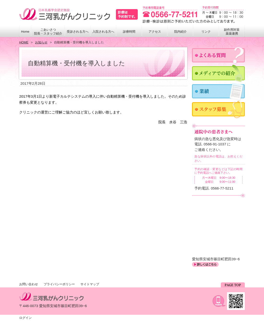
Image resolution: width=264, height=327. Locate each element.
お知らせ (41, 42)
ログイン (25, 318)
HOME (23, 42)
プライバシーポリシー (59, 284)
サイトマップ (89, 284)
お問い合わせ (28, 284)
